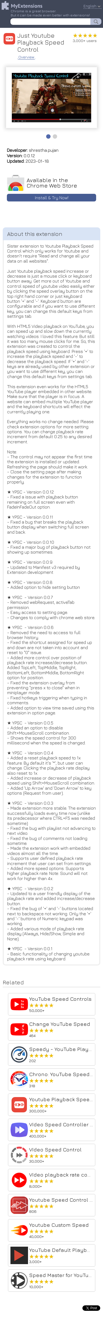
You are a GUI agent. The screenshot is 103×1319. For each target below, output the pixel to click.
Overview (26, 57)
